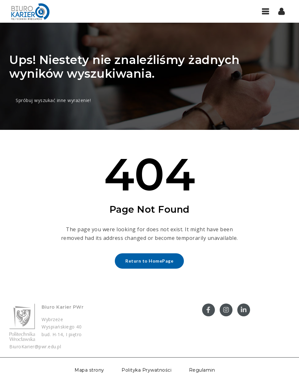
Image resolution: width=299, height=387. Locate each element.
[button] (281, 11)
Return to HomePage (149, 261)
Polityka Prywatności (146, 370)
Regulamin (202, 370)
